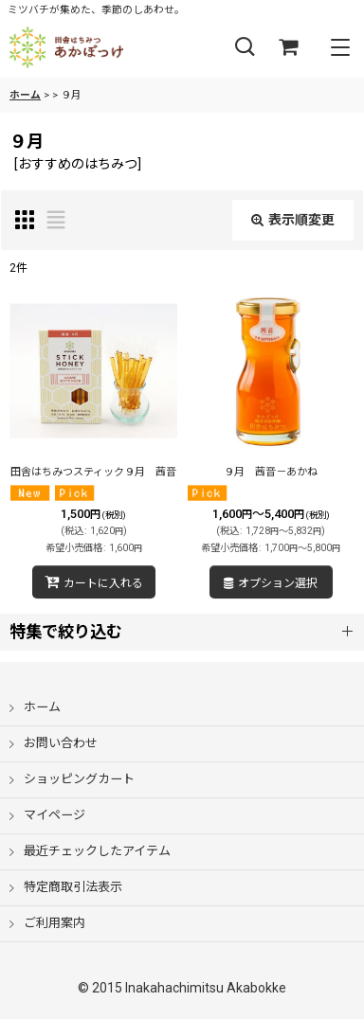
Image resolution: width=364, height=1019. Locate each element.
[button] (244, 48)
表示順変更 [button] (293, 219)
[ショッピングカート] (288, 48)
